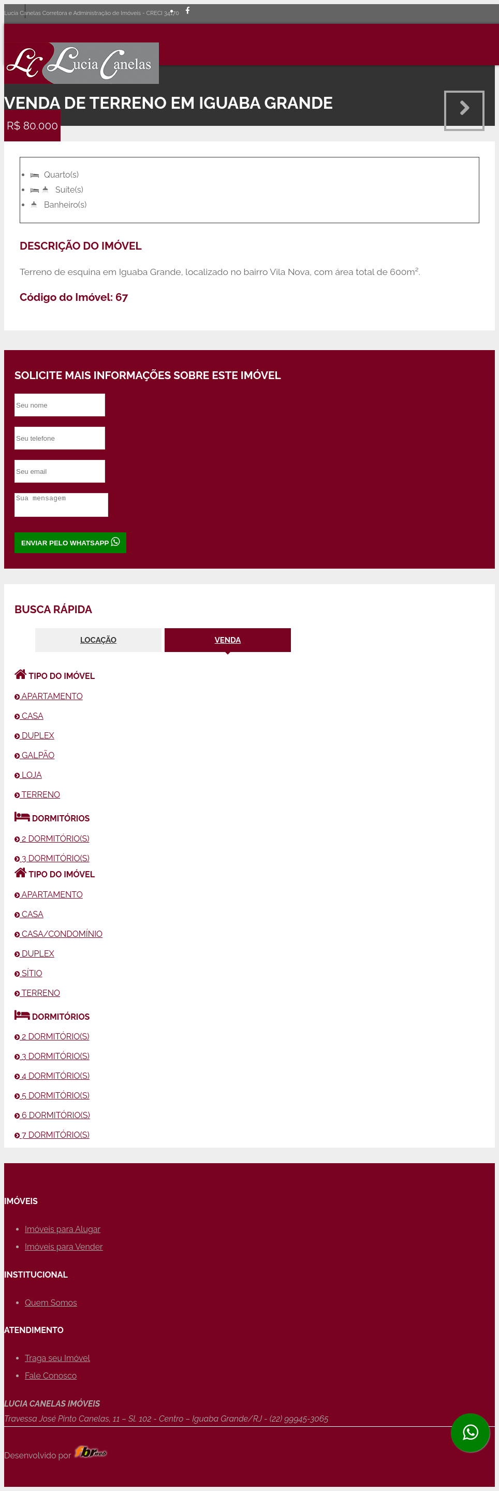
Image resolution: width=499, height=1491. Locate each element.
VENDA (228, 639)
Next (464, 111)
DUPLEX (34, 736)
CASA (28, 716)
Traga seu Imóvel (57, 1358)
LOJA (28, 775)
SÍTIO (28, 973)
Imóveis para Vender (64, 1247)
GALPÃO (34, 755)
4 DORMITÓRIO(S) (52, 1076)
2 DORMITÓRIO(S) (52, 839)
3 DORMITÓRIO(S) (52, 858)
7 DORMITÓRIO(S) (52, 1135)
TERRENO (37, 795)
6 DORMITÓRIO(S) (52, 1115)
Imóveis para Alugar (62, 1229)
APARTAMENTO (48, 696)
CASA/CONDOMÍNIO (58, 934)
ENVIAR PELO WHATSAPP (70, 542)
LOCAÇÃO (98, 639)
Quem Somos (51, 1303)
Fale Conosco (51, 1376)
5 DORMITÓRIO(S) (52, 1096)
